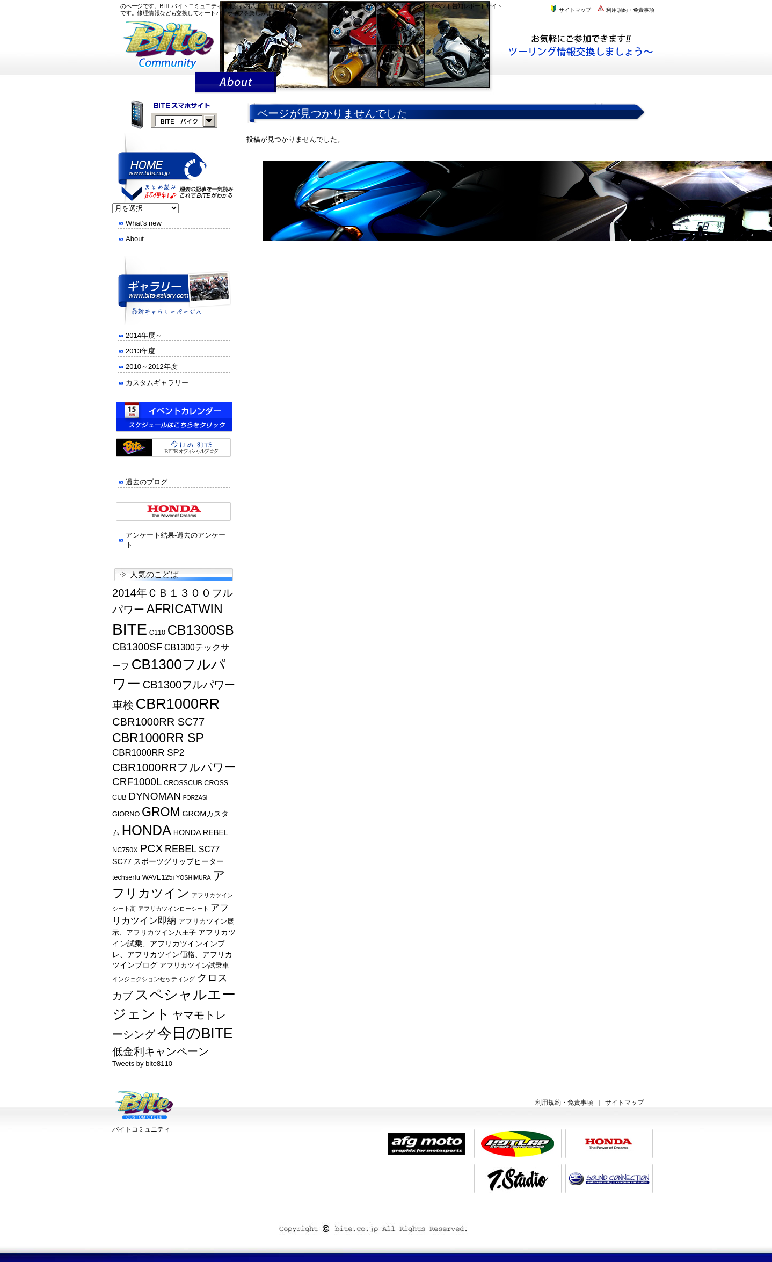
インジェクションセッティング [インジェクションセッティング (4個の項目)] (153, 979)
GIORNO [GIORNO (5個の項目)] (126, 814)
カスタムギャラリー (157, 383)
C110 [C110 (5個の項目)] (157, 632)
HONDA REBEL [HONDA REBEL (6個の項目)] (200, 832)
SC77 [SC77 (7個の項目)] (209, 849)
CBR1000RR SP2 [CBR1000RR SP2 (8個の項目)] (148, 753)
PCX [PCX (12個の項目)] (151, 848)
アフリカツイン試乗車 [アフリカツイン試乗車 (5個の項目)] (194, 965)
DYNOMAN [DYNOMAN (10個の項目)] (154, 796)
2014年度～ (144, 335)
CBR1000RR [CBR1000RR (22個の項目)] (178, 703)
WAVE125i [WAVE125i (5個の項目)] (158, 877)
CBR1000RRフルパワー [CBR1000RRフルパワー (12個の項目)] (174, 767)
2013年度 (140, 351)
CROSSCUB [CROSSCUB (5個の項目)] (183, 783)
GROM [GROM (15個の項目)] (161, 812)
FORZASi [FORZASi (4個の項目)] (195, 797)
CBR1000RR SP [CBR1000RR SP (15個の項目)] (158, 738)
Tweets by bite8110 (142, 1064)
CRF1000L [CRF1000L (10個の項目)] (137, 781)
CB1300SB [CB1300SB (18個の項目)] (200, 629)
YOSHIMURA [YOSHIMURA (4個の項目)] (193, 877)
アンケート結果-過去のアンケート (175, 540)
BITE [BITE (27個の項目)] (129, 629)
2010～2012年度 (152, 366)
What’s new (144, 223)
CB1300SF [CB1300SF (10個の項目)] (137, 646)
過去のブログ (146, 482)
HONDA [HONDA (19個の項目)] (146, 830)
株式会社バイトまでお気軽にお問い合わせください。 (586, 45)
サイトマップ (570, 10)
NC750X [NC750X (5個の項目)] (125, 850)
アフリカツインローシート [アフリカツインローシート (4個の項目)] (173, 908)
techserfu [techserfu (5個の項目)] (126, 877)
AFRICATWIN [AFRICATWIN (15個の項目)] (185, 609)
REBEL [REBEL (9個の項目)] (180, 849)
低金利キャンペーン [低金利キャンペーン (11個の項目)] (160, 1051)
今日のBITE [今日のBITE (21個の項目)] (195, 1033)
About (135, 239)
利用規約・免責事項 (625, 10)
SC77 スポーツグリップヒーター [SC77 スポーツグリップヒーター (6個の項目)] (168, 861)
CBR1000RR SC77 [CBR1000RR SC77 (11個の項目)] (158, 722)
